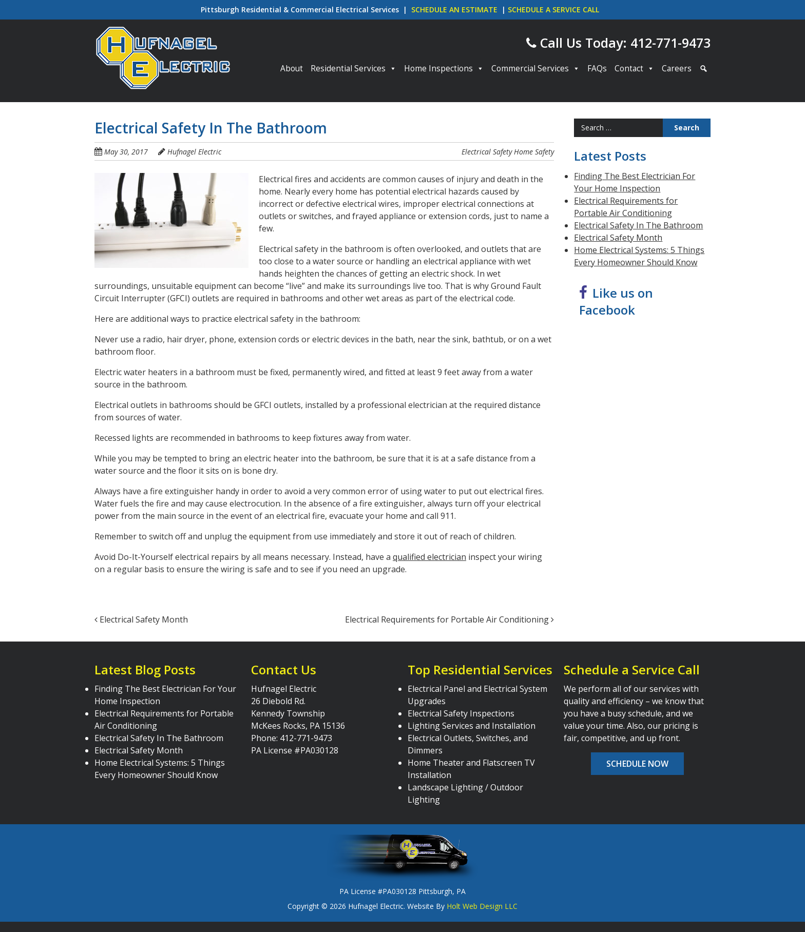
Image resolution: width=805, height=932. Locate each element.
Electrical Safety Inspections (461, 713)
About (291, 68)
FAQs (597, 68)
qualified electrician (429, 556)
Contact (634, 69)
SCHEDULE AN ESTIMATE (454, 9)
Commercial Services (535, 69)
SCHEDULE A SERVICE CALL (553, 9)
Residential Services (353, 69)
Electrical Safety (487, 152)
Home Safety (534, 152)
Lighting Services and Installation (471, 725)
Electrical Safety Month (141, 619)
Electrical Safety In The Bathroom (638, 225)
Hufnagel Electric (194, 152)
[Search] (702, 69)
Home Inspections (444, 69)
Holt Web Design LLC (482, 906)
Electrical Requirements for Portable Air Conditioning (449, 619)
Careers (677, 68)
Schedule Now (637, 763)
